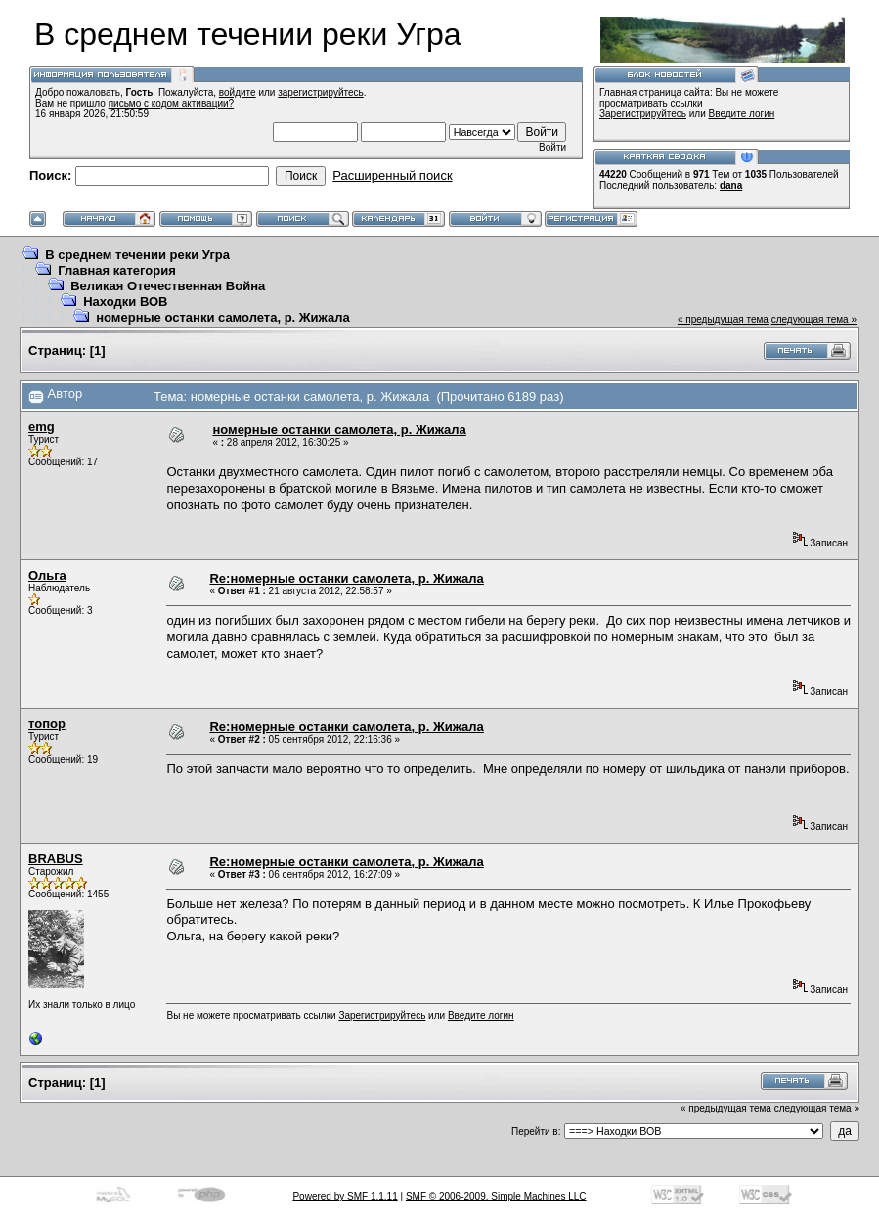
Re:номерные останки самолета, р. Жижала (346, 578)
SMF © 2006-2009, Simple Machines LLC (496, 1196)
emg (41, 426)
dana (731, 185)
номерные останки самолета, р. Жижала (222, 317)
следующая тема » (814, 319)
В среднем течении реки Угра (137, 254)
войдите (237, 92)
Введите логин (742, 114)
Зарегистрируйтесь (642, 114)
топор (47, 724)
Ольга (47, 575)
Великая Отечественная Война (167, 286)
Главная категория (117, 270)
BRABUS (55, 858)
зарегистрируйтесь (321, 92)
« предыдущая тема (723, 319)
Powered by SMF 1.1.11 (344, 1196)
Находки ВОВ (125, 301)
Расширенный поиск (392, 175)
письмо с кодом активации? (172, 103)
